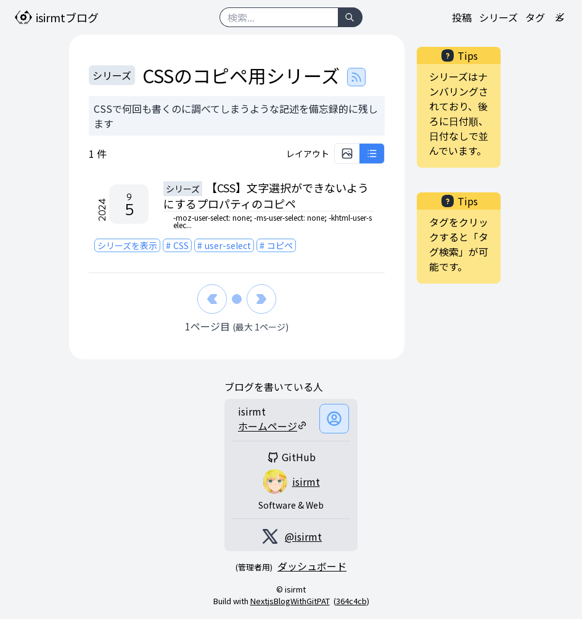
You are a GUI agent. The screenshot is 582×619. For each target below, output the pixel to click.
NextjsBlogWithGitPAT (290, 601)
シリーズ (498, 17)
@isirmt (303, 536)
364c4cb (351, 601)
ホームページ (272, 426)
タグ (535, 17)
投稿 (462, 17)
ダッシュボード (311, 566)
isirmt (306, 481)
